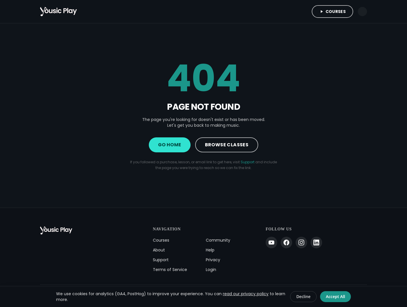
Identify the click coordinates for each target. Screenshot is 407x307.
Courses (332, 11)
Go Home (169, 144)
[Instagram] (301, 242)
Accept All (335, 296)
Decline (303, 296)
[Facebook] (286, 242)
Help (210, 250)
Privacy (213, 260)
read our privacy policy (246, 294)
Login (211, 269)
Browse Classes (227, 144)
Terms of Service (170, 269)
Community (218, 240)
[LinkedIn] (316, 242)
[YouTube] (271, 242)
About (159, 250)
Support (247, 162)
